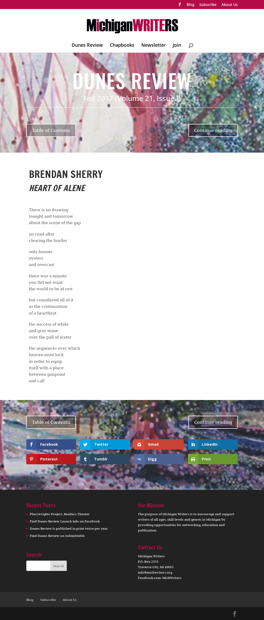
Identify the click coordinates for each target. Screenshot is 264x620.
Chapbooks (122, 45)
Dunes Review (87, 45)
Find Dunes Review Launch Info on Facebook (65, 521)
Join (177, 45)
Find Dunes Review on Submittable (57, 535)
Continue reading (213, 130)
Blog (190, 5)
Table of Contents (51, 130)
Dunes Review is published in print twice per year (69, 528)
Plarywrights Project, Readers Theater (60, 514)
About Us (229, 5)
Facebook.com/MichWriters (160, 578)
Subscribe (208, 5)
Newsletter (153, 45)
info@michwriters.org (155, 572)
